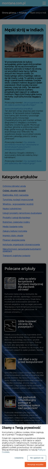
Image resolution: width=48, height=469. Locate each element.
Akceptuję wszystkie (35, 464)
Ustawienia (19, 458)
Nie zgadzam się (37, 458)
